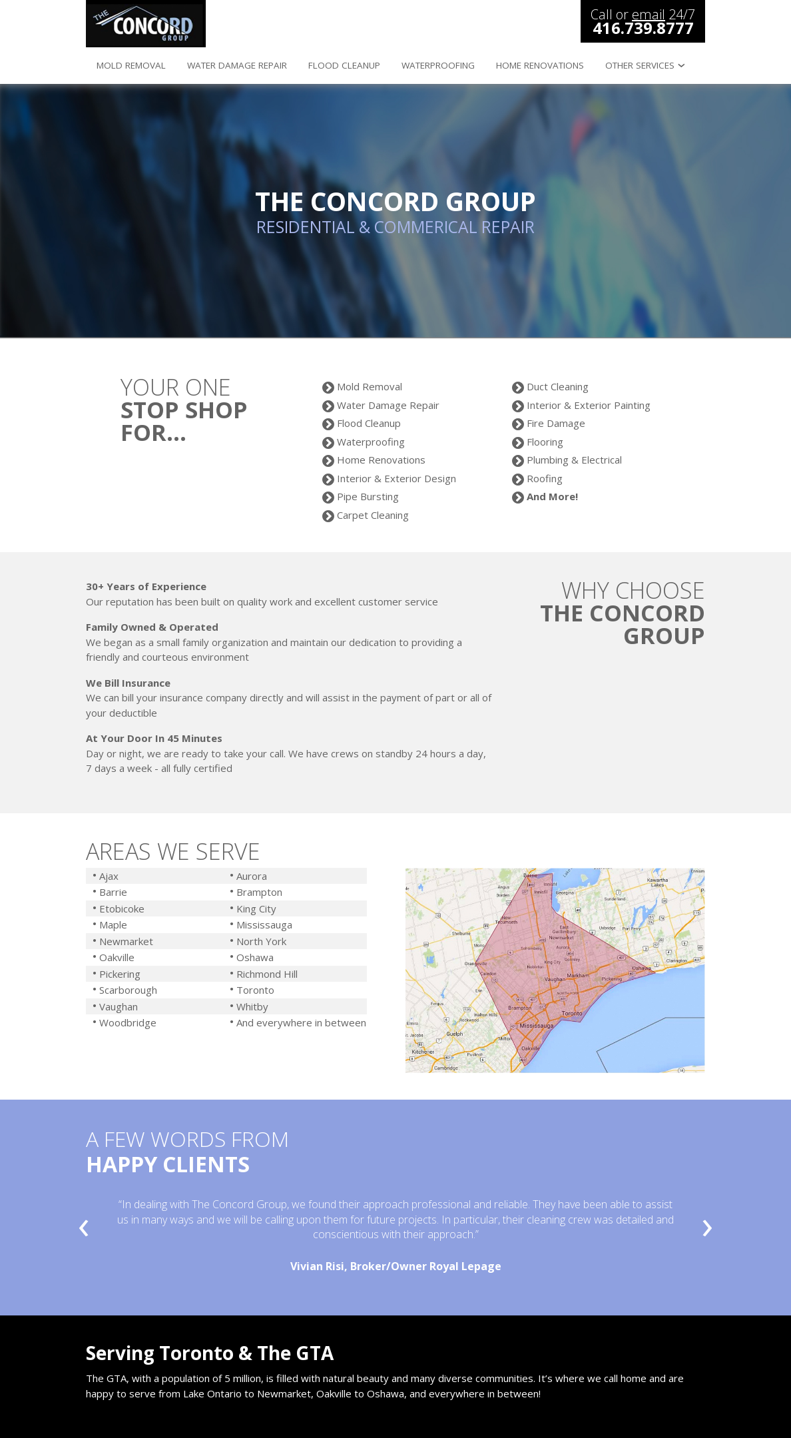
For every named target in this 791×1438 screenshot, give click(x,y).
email (648, 14)
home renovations (540, 65)
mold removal (131, 65)
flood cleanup (344, 65)
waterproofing (438, 65)
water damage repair (237, 65)
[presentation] (84, 1229)
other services (639, 65)
